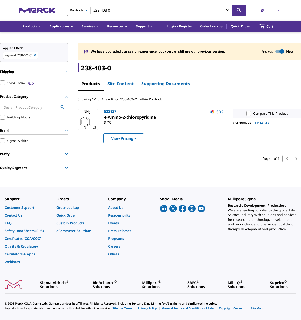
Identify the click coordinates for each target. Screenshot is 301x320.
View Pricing (123, 138)
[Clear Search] (227, 10)
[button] (179, 26)
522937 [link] (110, 111)
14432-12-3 (262, 123)
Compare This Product (266, 113)
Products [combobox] (77, 10)
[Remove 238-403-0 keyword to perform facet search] (35, 55)
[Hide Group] (67, 72)
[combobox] (156, 10)
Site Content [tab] (120, 83)
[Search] (239, 10)
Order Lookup (211, 26)
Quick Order (240, 26)
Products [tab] (90, 83)
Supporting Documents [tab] (165, 83)
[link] (130, 117)
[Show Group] (67, 154)
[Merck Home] (37, 10)
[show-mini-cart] (270, 26)
